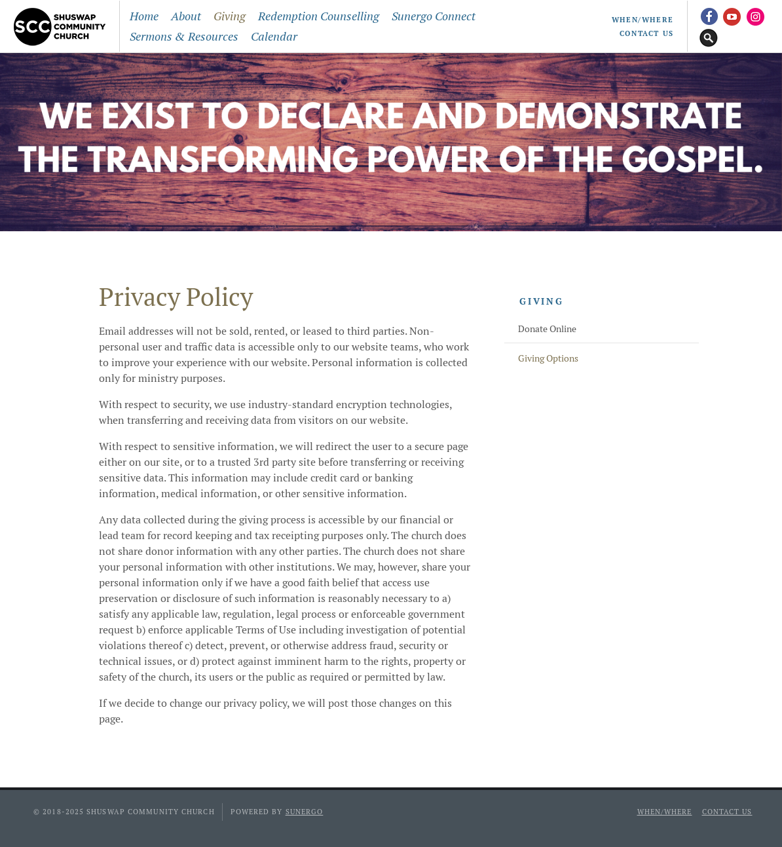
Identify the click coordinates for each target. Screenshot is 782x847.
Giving (230, 16)
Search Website (708, 36)
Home (144, 16)
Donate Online (547, 329)
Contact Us (647, 33)
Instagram (755, 15)
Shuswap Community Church (63, 26)
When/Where (643, 19)
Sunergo (305, 811)
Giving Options (548, 358)
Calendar (274, 36)
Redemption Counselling (318, 16)
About (186, 16)
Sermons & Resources (184, 36)
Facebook (708, 15)
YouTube (732, 15)
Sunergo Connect (433, 16)
